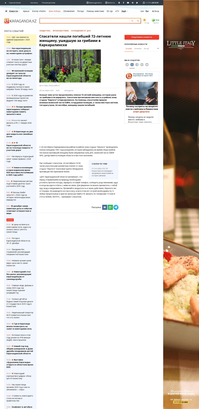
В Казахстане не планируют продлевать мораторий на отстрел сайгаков (102, 172)
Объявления (68, 11)
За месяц (137, 48)
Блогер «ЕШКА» (39, 11)
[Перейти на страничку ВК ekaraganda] (119, 3)
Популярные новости (136, 44)
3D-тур (110, 11)
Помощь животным (95, 11)
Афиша (26, 11)
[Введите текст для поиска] (81, 21)
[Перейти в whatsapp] (150, 3)
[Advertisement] (78, 126)
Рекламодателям (48, 3)
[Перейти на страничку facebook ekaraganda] (124, 3)
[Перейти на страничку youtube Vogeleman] (128, 3)
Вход (155, 11)
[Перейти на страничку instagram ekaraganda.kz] (94, 3)
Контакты (34, 3)
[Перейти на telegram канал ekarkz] (133, 3)
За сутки (129, 48)
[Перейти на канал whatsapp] (137, 3)
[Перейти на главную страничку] (6, 3)
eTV (117, 11)
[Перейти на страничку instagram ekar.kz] (110, 3)
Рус (147, 11)
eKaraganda (68, 90)
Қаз (142, 11)
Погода (80, 11)
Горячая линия (15, 3)
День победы (55, 11)
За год (146, 48)
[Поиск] (137, 21)
